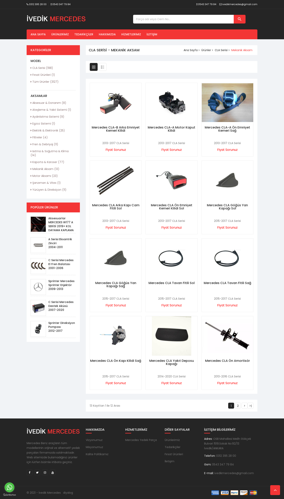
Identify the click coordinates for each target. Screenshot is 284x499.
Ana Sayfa (38, 34)
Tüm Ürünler (45, 82)
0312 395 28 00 (38, 4)
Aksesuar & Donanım (48, 103)
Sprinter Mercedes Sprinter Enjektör (61, 283)
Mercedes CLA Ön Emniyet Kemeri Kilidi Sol (171, 207)
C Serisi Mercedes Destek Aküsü (61, 304)
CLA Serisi (42, 68)
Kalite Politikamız (97, 454)
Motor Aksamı (44, 176)
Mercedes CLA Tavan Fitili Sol (172, 283)
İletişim (152, 34)
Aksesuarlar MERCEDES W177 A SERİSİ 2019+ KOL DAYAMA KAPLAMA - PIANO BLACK (61, 226)
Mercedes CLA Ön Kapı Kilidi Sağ (115, 360)
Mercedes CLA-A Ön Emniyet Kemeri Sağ (227, 129)
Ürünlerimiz (60, 34)
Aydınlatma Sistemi (47, 117)
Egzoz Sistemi (43, 124)
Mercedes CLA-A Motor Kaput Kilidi (171, 129)
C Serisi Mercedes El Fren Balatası (61, 262)
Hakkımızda (107, 34)
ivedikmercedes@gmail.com (239, 4)
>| (250, 406)
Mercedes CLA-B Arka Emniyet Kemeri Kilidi (116, 129)
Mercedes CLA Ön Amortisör (227, 360)
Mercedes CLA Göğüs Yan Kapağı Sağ (115, 284)
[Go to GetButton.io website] (9, 495)
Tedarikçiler (83, 34)
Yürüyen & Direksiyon (48, 190)
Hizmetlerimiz (131, 34)
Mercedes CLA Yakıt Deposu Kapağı (171, 362)
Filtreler (39, 137)
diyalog (68, 493)
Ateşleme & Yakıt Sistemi (51, 110)
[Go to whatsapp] (9, 487)
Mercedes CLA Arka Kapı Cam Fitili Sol (115, 207)
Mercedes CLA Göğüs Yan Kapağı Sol (227, 207)
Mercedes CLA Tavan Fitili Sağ (227, 283)
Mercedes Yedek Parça (141, 440)
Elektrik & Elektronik (48, 130)
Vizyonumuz (94, 440)
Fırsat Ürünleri (43, 75)
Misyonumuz (94, 447)
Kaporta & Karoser (47, 162)
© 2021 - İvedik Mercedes (44, 493)
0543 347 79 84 (61, 4)
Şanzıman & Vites (46, 183)
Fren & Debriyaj (44, 144)
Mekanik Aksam (45, 169)
